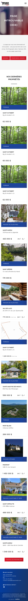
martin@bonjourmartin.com (14, 580)
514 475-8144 (9, 579)
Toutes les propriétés (14, 559)
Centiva (17, 599)
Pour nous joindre (18, 58)
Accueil (5, 58)
